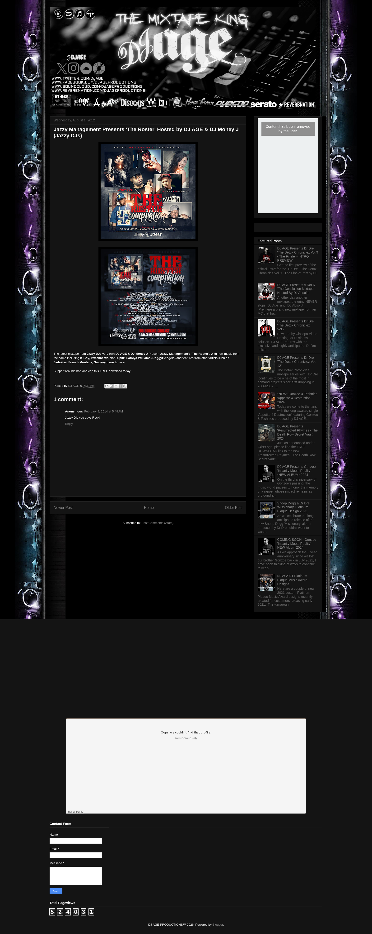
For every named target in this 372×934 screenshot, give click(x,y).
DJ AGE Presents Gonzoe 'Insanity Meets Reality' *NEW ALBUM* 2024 (296, 471)
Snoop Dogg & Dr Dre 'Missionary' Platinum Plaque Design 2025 (293, 507)
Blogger (218, 924)
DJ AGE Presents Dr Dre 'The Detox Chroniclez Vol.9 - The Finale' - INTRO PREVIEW (297, 254)
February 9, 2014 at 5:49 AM (103, 411)
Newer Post (63, 508)
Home (149, 508)
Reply (69, 424)
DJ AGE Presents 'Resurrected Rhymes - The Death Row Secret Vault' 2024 (297, 432)
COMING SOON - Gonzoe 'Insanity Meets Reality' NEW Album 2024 (296, 544)
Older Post (233, 508)
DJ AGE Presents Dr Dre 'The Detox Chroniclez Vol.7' (295, 325)
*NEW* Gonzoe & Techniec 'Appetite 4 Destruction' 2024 (297, 398)
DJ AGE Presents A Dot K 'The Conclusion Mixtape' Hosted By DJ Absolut (296, 289)
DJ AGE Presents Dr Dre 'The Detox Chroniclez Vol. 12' (296, 362)
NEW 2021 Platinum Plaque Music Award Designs (292, 580)
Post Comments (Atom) (157, 523)
